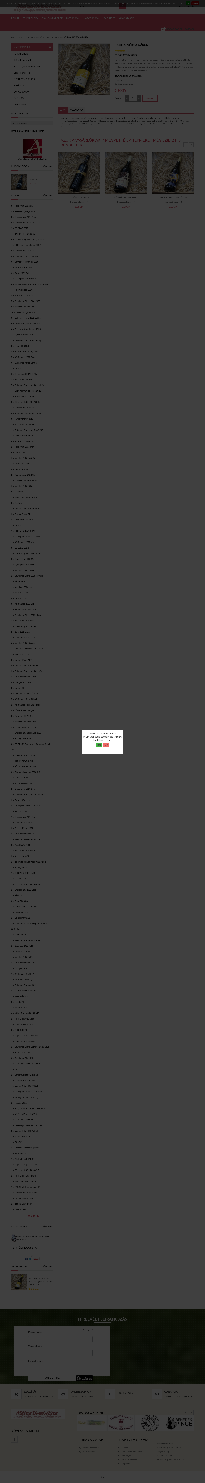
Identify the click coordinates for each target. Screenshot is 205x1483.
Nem (106, 745)
